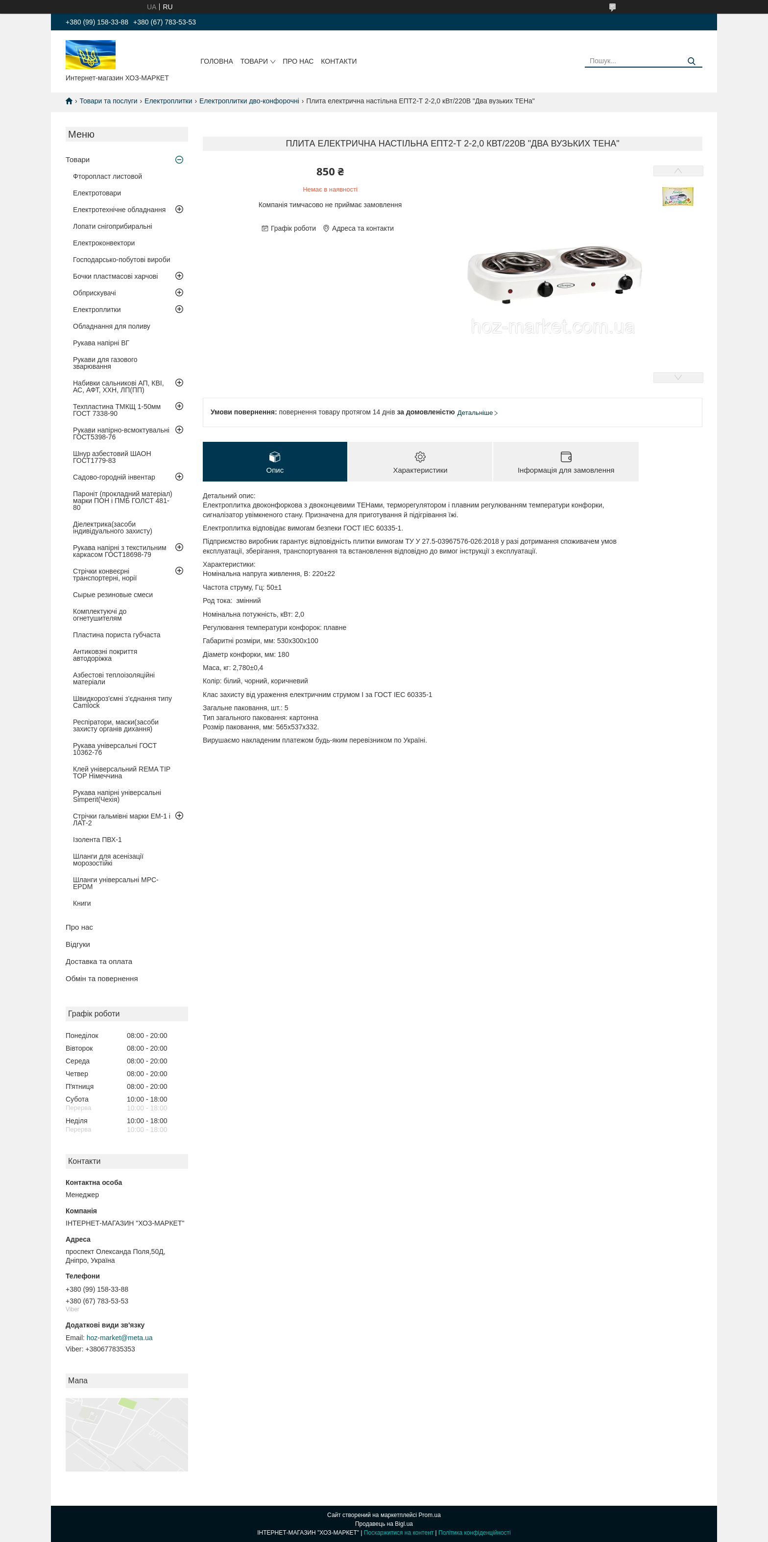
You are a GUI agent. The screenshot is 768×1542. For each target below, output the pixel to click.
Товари (254, 61)
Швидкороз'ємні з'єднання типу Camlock (122, 702)
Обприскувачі (94, 293)
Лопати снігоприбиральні (112, 226)
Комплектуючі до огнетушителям (99, 614)
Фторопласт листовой (107, 176)
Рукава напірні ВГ (101, 343)
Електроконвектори (104, 243)
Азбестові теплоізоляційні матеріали (114, 678)
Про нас (298, 61)
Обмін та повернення (102, 978)
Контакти (339, 61)
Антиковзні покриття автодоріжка (105, 655)
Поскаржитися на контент (398, 1532)
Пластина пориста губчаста (117, 635)
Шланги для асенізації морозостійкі (108, 859)
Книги (82, 903)
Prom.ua (430, 1515)
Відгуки (78, 944)
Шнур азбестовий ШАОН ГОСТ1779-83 (112, 457)
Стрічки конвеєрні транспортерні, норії (105, 574)
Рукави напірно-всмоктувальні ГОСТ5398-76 (121, 433)
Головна (216, 61)
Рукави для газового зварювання (105, 363)
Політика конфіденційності (474, 1532)
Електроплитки (168, 100)
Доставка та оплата (99, 961)
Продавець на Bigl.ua (384, 1523)
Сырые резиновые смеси (113, 595)
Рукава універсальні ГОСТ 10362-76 (115, 749)
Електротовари (97, 193)
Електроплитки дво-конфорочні (249, 100)
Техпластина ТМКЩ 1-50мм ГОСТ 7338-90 (117, 410)
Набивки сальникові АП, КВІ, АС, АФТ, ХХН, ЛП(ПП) (118, 386)
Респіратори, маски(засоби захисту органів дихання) (116, 725)
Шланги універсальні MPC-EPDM (116, 883)
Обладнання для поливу (111, 326)
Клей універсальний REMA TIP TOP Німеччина (121, 772)
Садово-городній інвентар (114, 477)
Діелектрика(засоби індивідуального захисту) (112, 527)
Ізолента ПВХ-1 (97, 839)
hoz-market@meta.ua (120, 1338)
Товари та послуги (108, 100)
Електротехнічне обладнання (119, 210)
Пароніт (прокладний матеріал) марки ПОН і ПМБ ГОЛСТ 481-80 (122, 500)
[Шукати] (691, 61)
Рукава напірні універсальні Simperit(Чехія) (117, 796)
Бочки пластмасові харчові (115, 276)
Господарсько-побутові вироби (121, 260)
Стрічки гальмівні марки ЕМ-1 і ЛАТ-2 (121, 819)
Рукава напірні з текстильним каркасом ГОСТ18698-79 (120, 551)
